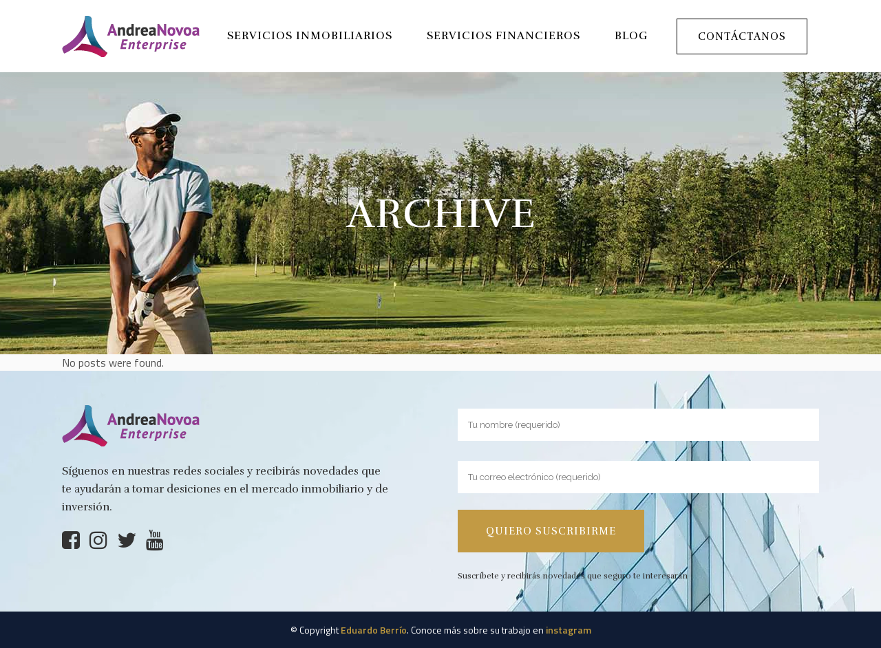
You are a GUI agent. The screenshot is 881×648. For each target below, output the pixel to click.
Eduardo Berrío (374, 630)
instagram (568, 630)
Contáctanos (742, 36)
